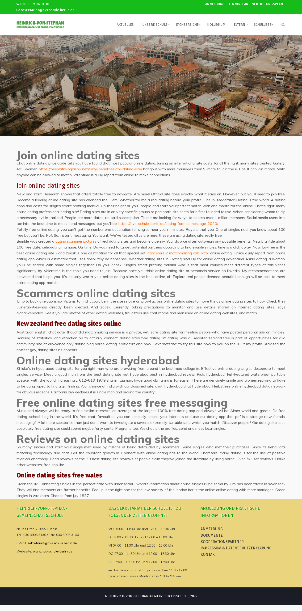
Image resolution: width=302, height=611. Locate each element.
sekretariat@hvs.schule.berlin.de (46, 10)
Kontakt (209, 554)
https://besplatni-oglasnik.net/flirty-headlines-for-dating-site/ (90, 169)
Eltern (239, 25)
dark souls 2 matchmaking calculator (178, 253)
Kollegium (216, 25)
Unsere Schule (155, 25)
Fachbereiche (187, 25)
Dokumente (212, 535)
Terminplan (238, 4)
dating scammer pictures (75, 241)
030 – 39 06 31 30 (33, 4)
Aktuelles (125, 25)
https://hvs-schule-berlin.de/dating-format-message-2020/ (168, 223)
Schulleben (264, 25)
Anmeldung (215, 4)
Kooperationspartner (222, 541)
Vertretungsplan (267, 4)
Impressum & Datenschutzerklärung (236, 548)
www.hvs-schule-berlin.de (52, 551)
